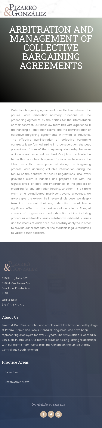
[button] (94, 7)
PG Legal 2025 (57, 404)
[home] (24, 10)
